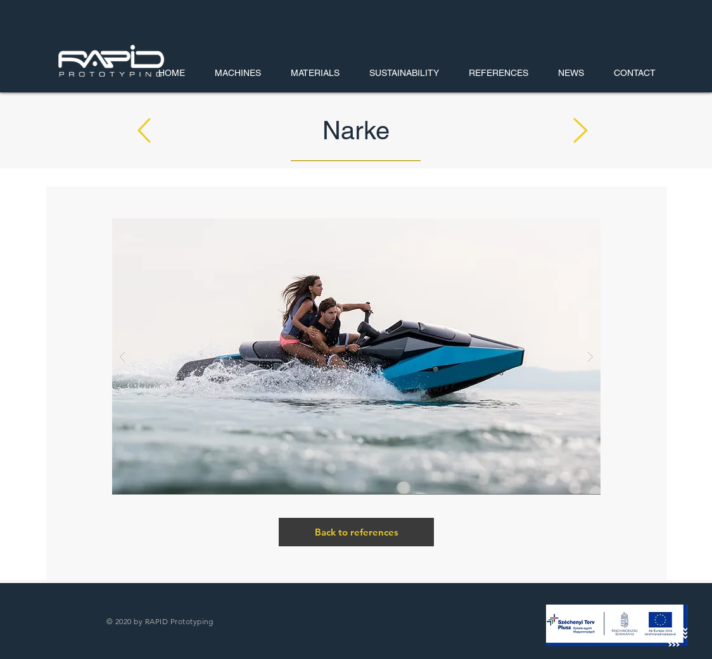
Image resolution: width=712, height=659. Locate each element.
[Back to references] (356, 532)
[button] (616, 625)
